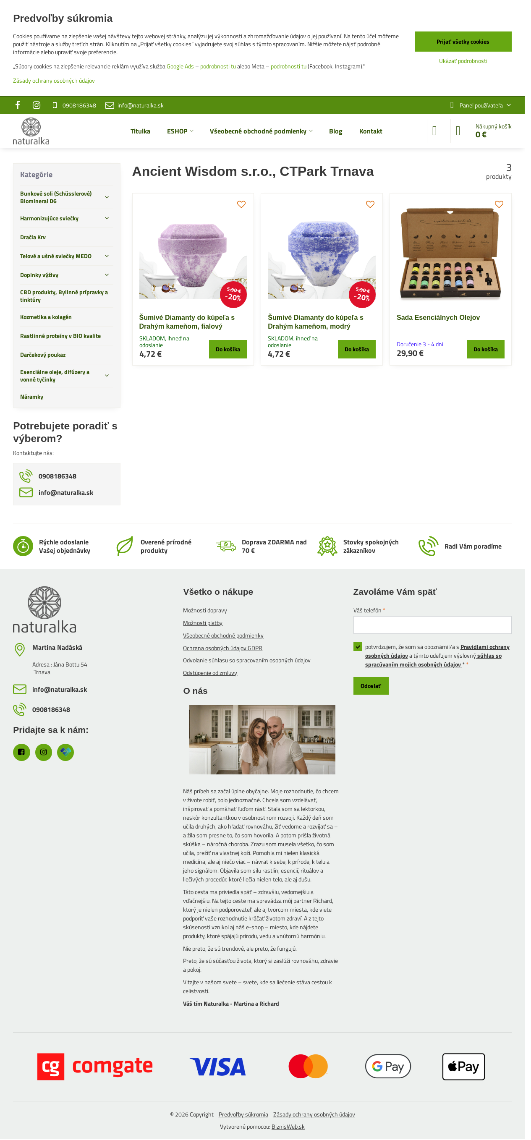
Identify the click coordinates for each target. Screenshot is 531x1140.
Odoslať (371, 685)
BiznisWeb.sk (288, 1126)
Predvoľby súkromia (243, 1114)
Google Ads (180, 66)
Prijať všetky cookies (463, 41)
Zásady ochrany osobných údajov (314, 1114)
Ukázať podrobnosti (463, 61)
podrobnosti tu (218, 66)
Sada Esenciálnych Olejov (438, 317)
